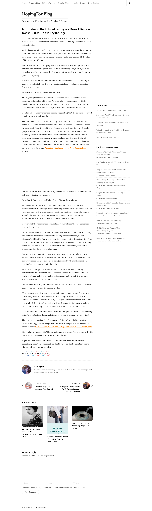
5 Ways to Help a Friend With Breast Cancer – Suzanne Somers (70, 389)
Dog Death (114, 157)
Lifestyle (74, 3)
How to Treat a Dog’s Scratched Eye (111, 238)
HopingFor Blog (37, 14)
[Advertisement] (57, 171)
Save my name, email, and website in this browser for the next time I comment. (55, 488)
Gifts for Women (48, 3)
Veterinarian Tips (115, 241)
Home (24, 3)
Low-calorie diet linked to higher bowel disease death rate (63, 327)
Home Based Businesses (118, 216)
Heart (82, 3)
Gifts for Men (63, 3)
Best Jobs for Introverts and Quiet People (113, 213)
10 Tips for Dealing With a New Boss (111, 110)
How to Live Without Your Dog (108, 221)
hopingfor (39, 367)
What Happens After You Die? (108, 137)
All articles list (93, 3)
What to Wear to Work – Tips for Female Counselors (57, 439)
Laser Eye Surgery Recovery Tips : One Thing (81, 425)
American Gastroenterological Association (65, 148)
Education (114, 165)
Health (112, 175)
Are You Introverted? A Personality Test (112, 162)
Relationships (34, 3)
